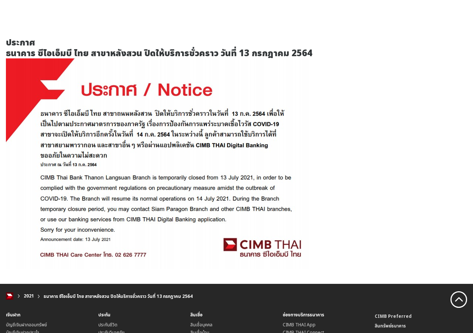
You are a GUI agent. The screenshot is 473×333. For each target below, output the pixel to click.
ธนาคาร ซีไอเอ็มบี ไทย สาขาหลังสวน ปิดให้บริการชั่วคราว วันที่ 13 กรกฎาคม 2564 (118, 296)
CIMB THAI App (299, 325)
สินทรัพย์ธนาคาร (390, 326)
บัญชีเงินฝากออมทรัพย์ (26, 325)
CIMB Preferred (393, 316)
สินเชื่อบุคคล (201, 325)
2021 (29, 296)
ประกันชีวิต (108, 325)
